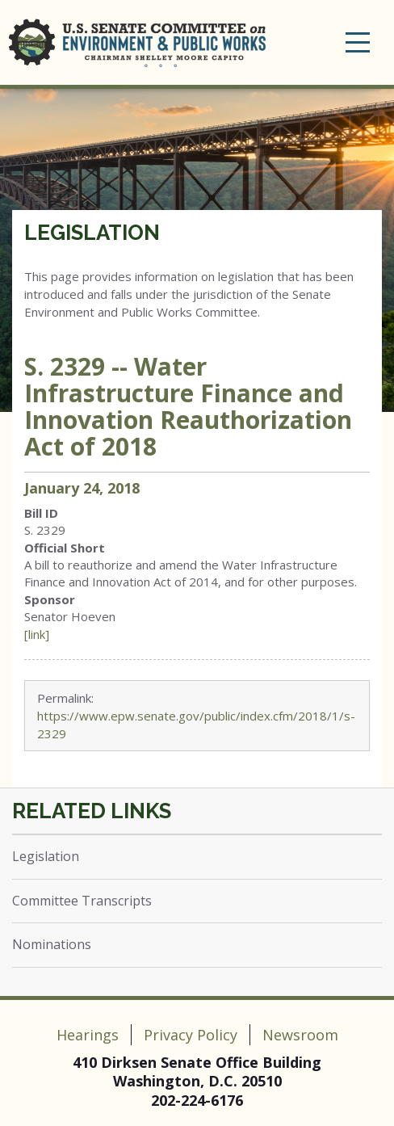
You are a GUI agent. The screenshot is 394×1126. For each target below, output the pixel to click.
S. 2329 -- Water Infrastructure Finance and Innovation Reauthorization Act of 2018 (188, 406)
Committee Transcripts (82, 901)
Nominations (51, 944)
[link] (36, 634)
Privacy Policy (190, 1034)
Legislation (92, 233)
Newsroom (300, 1034)
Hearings (88, 1034)
